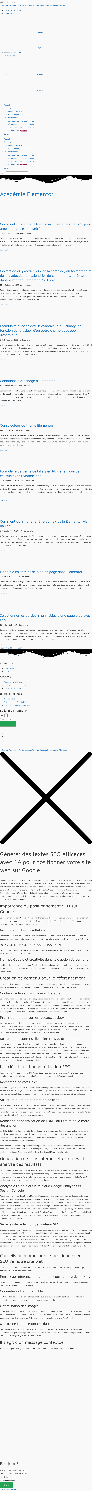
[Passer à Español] (25, 32)
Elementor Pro (17, 130)
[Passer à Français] (5, 736)
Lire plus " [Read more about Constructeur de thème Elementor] (4, 450)
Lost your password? (8, 1489)
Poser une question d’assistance (21, 127)
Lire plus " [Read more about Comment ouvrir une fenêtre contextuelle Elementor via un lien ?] (4, 550)
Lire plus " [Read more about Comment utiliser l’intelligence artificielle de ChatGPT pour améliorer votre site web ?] (4, 250)
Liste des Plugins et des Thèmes (21, 121)
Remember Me (7, 1481)
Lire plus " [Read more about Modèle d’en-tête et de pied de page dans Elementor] (4, 593)
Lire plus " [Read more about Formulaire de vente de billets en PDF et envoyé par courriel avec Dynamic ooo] (4, 500)
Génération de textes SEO (18, 114)
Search (3, 2)
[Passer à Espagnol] (5, 730)
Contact (7, 134)
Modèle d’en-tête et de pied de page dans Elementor (41, 572)
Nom (2, 715)
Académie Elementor (12, 10)
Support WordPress (15, 111)
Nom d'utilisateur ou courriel (12, 1473)
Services (7, 108)
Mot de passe (5, 1477)
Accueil (7, 105)
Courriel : (4, 719)
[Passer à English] (25, 48)
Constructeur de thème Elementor (26, 425)
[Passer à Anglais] (5, 733)
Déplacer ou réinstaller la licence (21, 124)
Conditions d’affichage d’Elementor (27, 381)
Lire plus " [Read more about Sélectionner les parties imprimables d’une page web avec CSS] (4, 644)
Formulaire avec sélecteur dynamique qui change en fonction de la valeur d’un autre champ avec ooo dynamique (41, 330)
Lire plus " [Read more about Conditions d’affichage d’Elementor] (4, 405)
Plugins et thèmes (11, 118)
